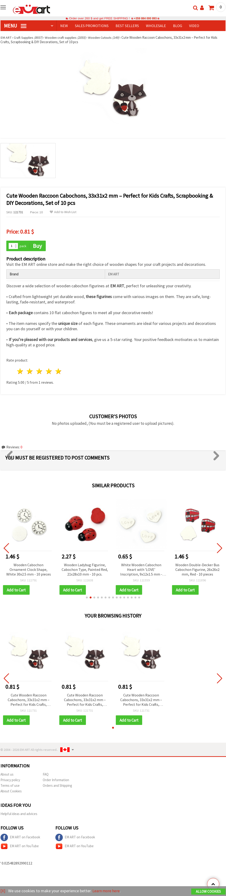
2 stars (30, 371)
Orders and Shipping (57, 786)
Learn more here (106, 891)
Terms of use (10, 786)
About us (7, 775)
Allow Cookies (208, 891)
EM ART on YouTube (19, 846)
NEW (64, 25)
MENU (15, 25)
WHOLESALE (156, 25)
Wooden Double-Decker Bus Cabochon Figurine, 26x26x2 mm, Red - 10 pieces (197, 569)
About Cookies (11, 791)
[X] (2, 891)
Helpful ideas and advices (18, 814)
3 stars (39, 371)
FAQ (46, 775)
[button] (87, 598)
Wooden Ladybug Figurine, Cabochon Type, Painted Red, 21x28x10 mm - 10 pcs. (85, 569)
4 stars (49, 371)
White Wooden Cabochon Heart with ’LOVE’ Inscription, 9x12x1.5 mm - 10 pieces (141, 569)
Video (194, 25)
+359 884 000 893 (145, 18)
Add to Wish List (63, 212)
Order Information (56, 780)
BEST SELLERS (127, 25)
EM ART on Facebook (20, 838)
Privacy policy (10, 780)
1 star (20, 371)
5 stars (58, 371)
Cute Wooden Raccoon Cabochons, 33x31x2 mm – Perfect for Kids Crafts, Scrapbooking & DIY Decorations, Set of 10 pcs (28, 700)
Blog (177, 25)
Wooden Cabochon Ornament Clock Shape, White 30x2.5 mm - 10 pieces (28, 569)
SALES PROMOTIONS (92, 25)
